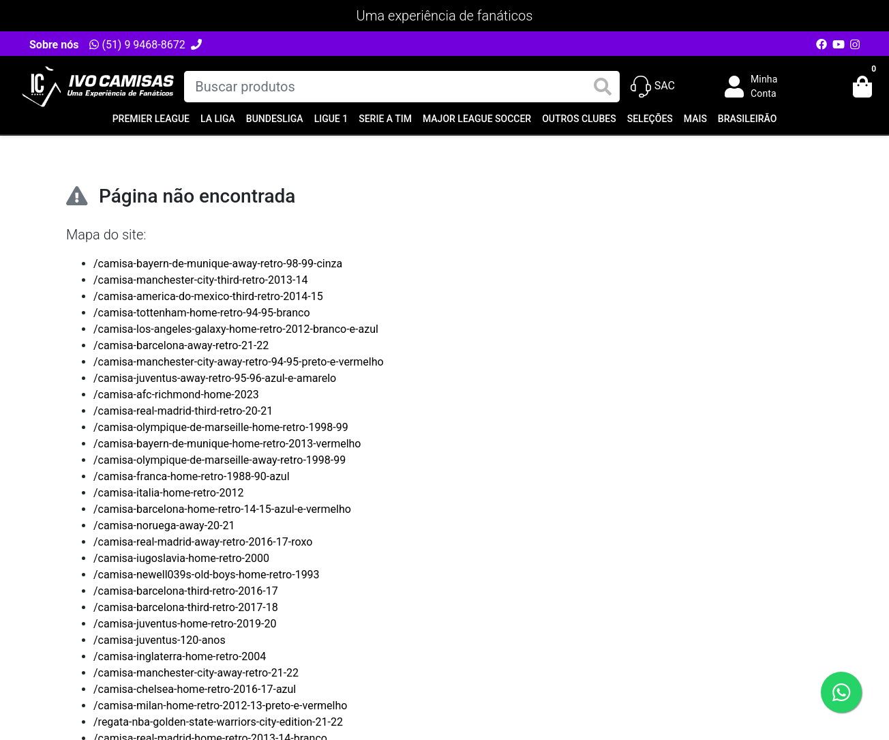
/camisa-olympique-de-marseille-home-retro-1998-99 (220, 427)
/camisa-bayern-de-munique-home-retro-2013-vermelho (227, 443)
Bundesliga (274, 118)
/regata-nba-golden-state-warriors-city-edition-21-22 (218, 721)
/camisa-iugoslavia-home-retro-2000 (181, 558)
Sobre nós (53, 44)
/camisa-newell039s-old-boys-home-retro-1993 (206, 574)
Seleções (650, 118)
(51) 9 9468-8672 (137, 44)
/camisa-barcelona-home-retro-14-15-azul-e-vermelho (222, 509)
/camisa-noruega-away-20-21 (164, 525)
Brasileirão (747, 118)
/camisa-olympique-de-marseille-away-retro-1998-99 (219, 460)
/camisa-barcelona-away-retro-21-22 (181, 345)
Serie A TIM (385, 118)
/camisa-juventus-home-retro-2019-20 (184, 623)
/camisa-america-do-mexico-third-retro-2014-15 (208, 296)
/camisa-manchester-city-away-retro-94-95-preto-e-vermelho (238, 361)
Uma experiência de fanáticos (445, 16)
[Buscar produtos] (401, 86)
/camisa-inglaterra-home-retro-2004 (179, 656)
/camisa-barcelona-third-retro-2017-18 (185, 607)
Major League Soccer (477, 118)
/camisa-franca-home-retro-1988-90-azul (191, 476)
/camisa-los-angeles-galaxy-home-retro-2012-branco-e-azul (235, 329)
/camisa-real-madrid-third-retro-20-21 (183, 410)
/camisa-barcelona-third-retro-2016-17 (185, 590)
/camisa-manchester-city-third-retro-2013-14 (200, 279)
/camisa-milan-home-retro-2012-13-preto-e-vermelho (220, 705)
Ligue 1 (331, 118)
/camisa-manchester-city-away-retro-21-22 (196, 672)
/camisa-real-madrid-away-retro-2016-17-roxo (202, 541)
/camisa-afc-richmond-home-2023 (176, 394)
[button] (761, 86)
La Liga (217, 118)
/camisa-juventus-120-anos (159, 640)
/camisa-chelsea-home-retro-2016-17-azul (194, 689)
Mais (695, 118)
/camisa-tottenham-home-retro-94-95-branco (201, 312)
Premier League (151, 118)
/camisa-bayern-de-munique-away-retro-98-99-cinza (217, 263)
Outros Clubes (579, 118)
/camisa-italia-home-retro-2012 (168, 492)
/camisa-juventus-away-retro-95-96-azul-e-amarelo (214, 378)
